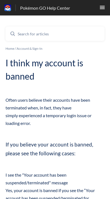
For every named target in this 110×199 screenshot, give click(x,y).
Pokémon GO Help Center (45, 8)
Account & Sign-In (29, 48)
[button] (102, 9)
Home (10, 48)
